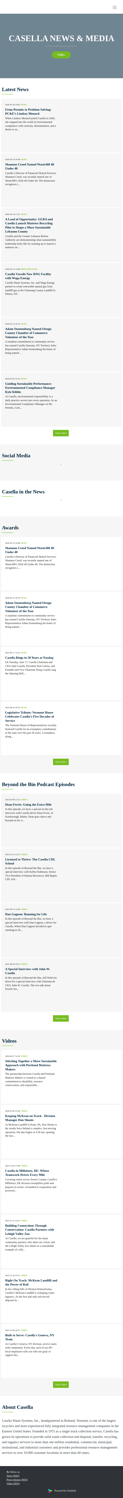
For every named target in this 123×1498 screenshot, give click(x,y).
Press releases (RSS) (17, 1479)
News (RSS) (13, 1475)
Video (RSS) (13, 1483)
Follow (61, 55)
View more (61, 433)
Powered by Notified (61, 1490)
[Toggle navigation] (114, 7)
